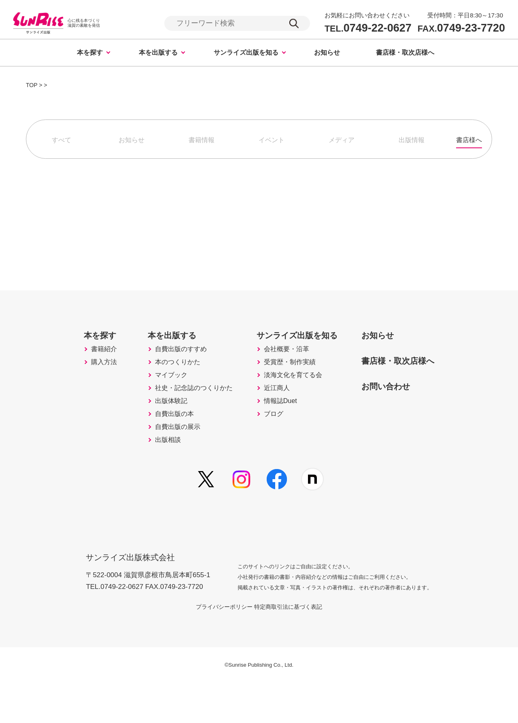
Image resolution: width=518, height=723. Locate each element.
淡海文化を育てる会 (291, 398)
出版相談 (153, 483)
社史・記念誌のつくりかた (183, 415)
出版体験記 (157, 432)
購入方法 (85, 381)
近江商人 (273, 415)
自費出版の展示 (164, 466)
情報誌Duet (277, 432)
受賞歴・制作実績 (288, 381)
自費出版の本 (161, 449)
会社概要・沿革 (284, 364)
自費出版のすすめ (168, 364)
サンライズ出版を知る (246, 53)
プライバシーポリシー (214, 646)
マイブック (157, 398)
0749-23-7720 (461, 28)
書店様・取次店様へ (405, 53)
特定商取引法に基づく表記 (298, 646)
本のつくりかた (164, 381)
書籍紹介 (85, 364)
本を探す (90, 53)
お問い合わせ (394, 399)
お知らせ (327, 53)
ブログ (269, 449)
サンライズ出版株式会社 (136, 592)
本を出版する (158, 53)
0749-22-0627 (368, 28)
